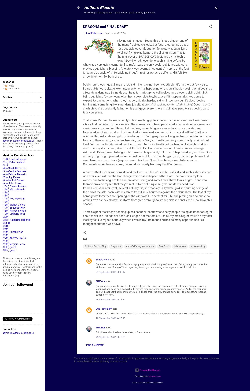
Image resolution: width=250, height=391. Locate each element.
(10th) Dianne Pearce (14, 186)
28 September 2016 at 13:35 (110, 318)
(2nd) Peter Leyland (14, 162)
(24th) (6, 228)
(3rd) (5, 165)
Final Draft (164, 246)
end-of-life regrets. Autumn (140, 246)
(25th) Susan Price (13, 231)
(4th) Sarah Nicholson (14, 168)
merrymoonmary (155, 376)
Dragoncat (116, 246)
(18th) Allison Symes (14, 210)
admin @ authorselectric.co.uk (18, 140)
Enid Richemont (104, 308)
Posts (9, 85)
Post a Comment (95, 344)
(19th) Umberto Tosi (14, 213)
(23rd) (6, 225)
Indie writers (179, 246)
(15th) (6, 201)
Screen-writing (198, 246)
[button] (210, 27)
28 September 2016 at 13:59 (110, 337)
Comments (12, 88)
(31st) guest (9, 250)
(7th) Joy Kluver (11, 177)
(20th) (6, 216)
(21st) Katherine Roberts (16, 219)
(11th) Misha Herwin (14, 189)
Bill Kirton (101, 281)
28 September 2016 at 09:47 (110, 272)
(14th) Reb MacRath (14, 198)
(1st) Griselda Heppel (14, 159)
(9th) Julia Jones (12, 183)
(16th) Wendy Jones (14, 204)
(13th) (6, 195)
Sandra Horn (102, 259)
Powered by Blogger (147, 370)
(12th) (6, 192)
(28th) (6, 241)
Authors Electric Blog (96, 246)
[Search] (217, 9)
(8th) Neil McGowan (13, 180)
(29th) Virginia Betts (14, 244)
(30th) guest (9, 247)
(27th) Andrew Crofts (14, 238)
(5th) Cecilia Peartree (14, 171)
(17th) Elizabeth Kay (14, 207)
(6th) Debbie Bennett (14, 174)
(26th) (6, 235)
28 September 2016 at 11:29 (110, 299)
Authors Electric (99, 7)
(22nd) (6, 222)
